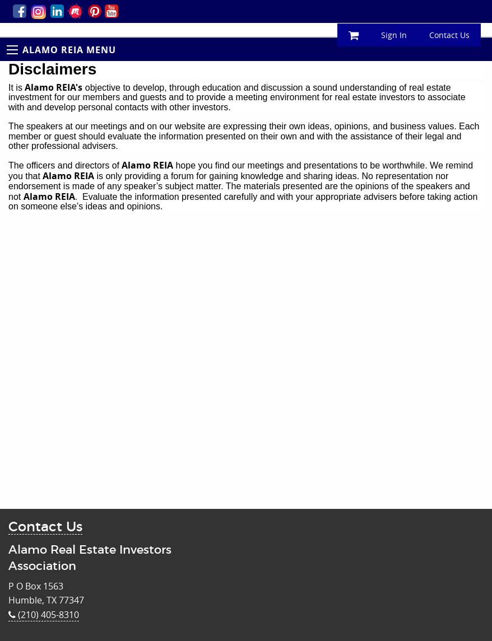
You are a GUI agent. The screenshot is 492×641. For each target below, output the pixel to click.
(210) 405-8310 (43, 615)
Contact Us (449, 35)
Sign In (394, 35)
